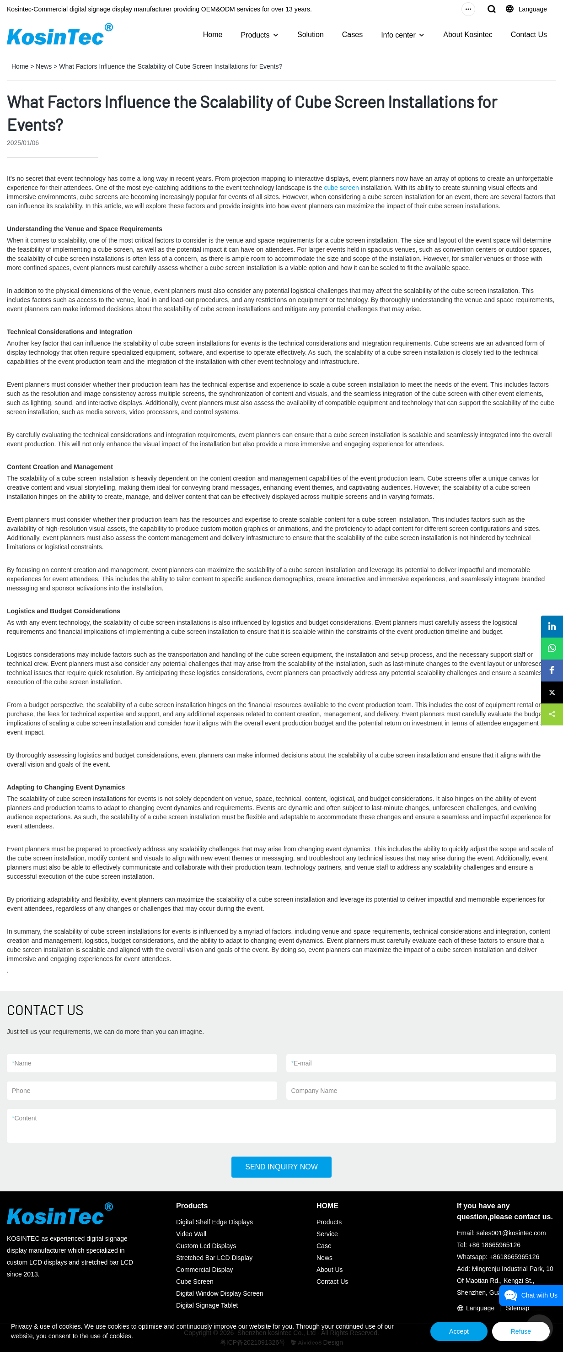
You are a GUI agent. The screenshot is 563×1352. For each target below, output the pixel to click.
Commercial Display (204, 1269)
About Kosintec (468, 34)
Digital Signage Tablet (207, 1305)
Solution (310, 34)
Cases (352, 34)
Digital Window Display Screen (219, 1293)
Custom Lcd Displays (206, 1245)
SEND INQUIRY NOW (281, 1167)
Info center (398, 35)
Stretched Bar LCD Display (214, 1257)
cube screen (341, 187)
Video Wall (191, 1234)
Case (324, 1245)
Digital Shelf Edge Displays (214, 1222)
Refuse (521, 1331)
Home (213, 34)
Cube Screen (195, 1281)
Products (255, 35)
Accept (459, 1331)
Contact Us (529, 34)
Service (327, 1234)
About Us (329, 1269)
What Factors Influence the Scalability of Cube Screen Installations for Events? (170, 66)
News (44, 66)
